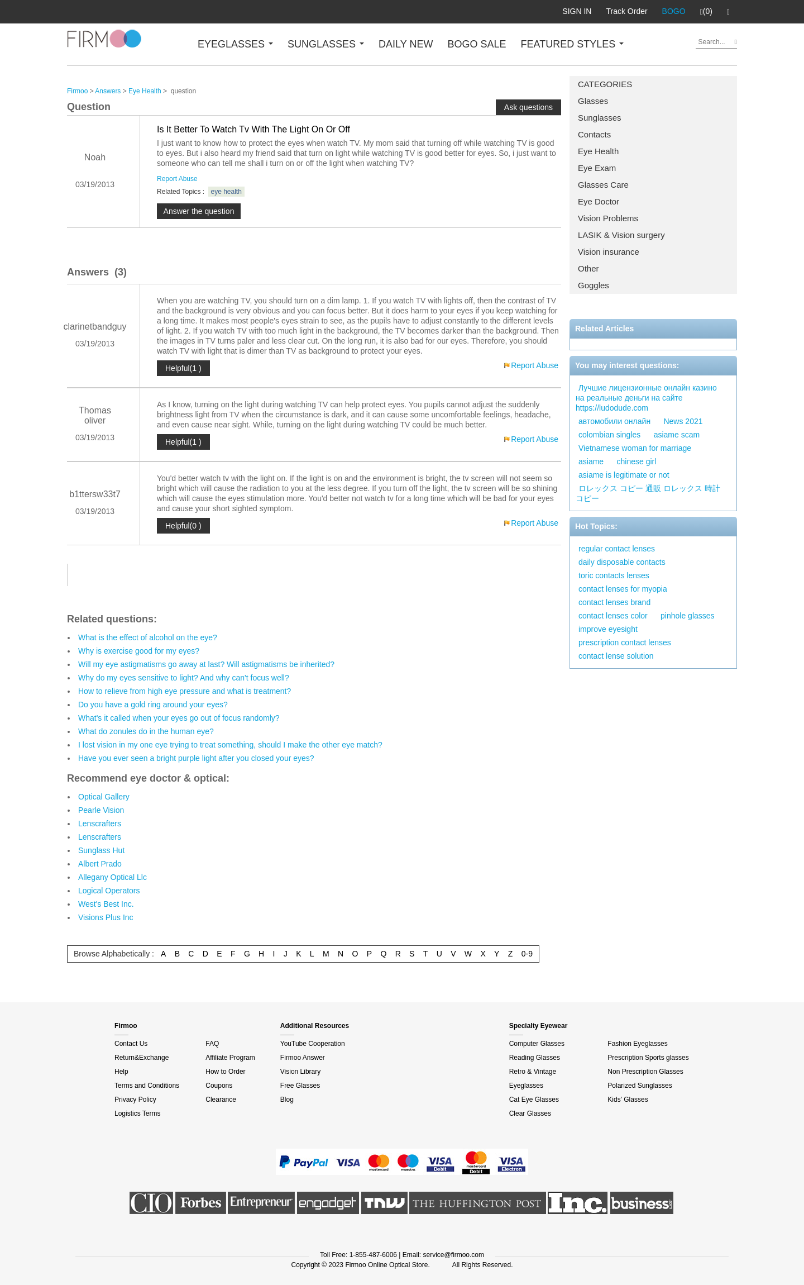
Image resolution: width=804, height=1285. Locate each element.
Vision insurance (608, 251)
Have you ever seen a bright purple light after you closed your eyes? (196, 758)
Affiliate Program (230, 1058)
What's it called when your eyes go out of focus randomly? (179, 717)
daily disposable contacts (622, 562)
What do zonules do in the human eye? (146, 731)
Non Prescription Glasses (645, 1071)
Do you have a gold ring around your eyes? (153, 704)
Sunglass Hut (101, 850)
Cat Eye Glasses (534, 1099)
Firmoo (77, 91)
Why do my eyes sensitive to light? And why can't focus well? (183, 677)
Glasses (593, 101)
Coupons (218, 1085)
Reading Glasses (534, 1058)
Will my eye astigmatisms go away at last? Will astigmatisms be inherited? (206, 664)
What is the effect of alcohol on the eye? (147, 637)
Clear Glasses (530, 1113)
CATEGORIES (605, 84)
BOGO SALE (476, 44)
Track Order (626, 11)
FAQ (212, 1044)
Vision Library (300, 1071)
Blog (287, 1099)
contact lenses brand (614, 602)
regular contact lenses (616, 548)
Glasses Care (603, 184)
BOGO (674, 11)
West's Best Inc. (106, 904)
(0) (706, 12)
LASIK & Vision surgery (621, 235)
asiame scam (677, 434)
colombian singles (609, 434)
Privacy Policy (135, 1099)
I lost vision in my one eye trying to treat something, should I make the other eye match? (230, 744)
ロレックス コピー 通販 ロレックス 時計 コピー (648, 493)
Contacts (594, 134)
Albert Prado (100, 863)
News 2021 (682, 421)
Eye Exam (597, 168)
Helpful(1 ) (183, 368)
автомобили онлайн (614, 421)
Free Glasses (300, 1085)
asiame (591, 461)
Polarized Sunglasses (639, 1085)
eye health (226, 192)
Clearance (220, 1099)
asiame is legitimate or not (623, 474)
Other (588, 268)
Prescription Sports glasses (647, 1058)
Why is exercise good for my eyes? (138, 650)
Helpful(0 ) (183, 525)
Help (121, 1071)
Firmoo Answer (302, 1058)
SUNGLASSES (326, 44)
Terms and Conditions (146, 1085)
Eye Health (598, 151)
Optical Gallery (104, 796)
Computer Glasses (536, 1044)
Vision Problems (608, 218)
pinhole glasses (688, 615)
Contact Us (130, 1044)
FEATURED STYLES (572, 44)
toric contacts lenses (613, 575)
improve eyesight (608, 629)
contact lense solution (616, 655)
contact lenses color (613, 615)
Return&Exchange (141, 1058)
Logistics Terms (137, 1113)
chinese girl (636, 461)
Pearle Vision (101, 810)
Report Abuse (177, 179)
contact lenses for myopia (622, 588)
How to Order (225, 1071)
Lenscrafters (99, 823)
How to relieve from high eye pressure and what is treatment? (184, 691)
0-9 (527, 953)
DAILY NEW (406, 44)
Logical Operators (109, 890)
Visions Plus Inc (105, 917)
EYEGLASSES (235, 44)
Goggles (593, 285)
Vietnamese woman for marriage (634, 448)
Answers (108, 91)
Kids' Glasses (627, 1099)
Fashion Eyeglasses (637, 1044)
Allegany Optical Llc (112, 877)
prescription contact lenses (624, 642)
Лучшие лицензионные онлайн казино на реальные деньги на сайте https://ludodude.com (646, 397)
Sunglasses (599, 117)
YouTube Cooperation (312, 1044)
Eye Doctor (598, 201)
